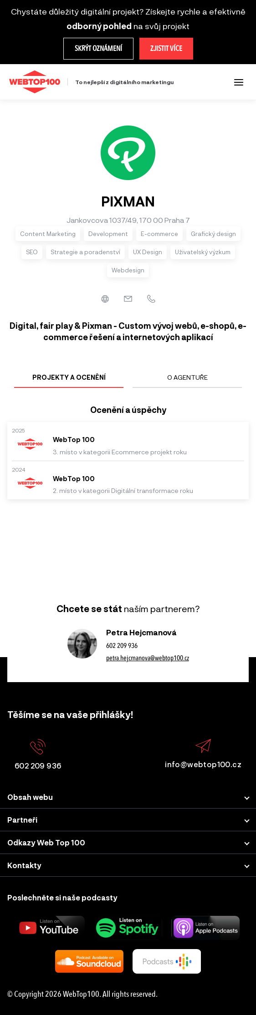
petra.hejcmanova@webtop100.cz (147, 658)
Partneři (22, 819)
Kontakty (24, 865)
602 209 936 (122, 646)
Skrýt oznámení (98, 48)
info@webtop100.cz (203, 754)
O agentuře (187, 377)
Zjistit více (166, 48)
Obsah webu (30, 797)
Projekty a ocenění (69, 377)
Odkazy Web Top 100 (46, 842)
